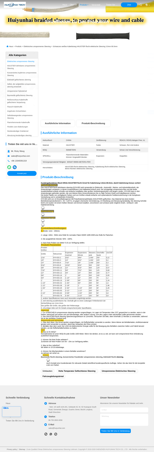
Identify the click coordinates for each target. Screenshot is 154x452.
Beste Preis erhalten (116, 112)
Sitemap (22, 449)
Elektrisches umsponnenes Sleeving (37, 46)
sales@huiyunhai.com (20, 156)
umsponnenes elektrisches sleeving (118, 371)
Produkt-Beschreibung (93, 123)
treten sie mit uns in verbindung (112, 5)
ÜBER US (10, 412)
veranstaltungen (97, 5)
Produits (18, 46)
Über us (73, 5)
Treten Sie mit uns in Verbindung (20, 421)
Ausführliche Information (58, 123)
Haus (65, 5)
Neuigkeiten (11, 416)
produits (84, 5)
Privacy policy (12, 449)
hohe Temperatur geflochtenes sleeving (76, 371)
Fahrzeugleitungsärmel (53, 376)
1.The (43, 312)
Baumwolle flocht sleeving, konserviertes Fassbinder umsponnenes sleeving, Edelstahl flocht (78, 357)
